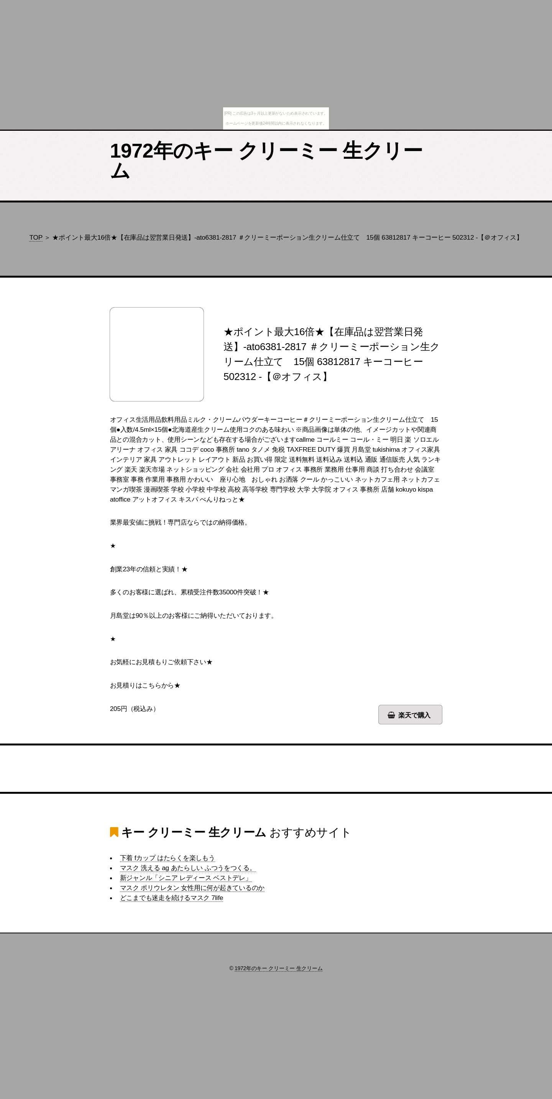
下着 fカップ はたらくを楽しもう (167, 858)
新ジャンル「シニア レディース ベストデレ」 (186, 878)
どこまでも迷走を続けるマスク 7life (171, 898)
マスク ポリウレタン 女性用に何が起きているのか (192, 888)
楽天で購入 (414, 715)
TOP (35, 237)
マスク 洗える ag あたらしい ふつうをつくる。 (188, 868)
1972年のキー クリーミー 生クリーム (266, 161)
